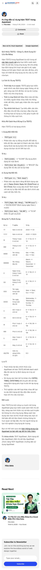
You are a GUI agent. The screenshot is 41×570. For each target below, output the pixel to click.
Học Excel (22, 524)
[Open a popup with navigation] (3, 3)
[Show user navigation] (37, 3)
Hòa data (7, 24)
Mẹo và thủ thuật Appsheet (12, 46)
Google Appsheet (32, 46)
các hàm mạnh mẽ (9, 62)
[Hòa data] (4, 14)
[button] (39, 503)
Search (33, 3)
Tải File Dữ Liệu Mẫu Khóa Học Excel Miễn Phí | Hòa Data (23, 518)
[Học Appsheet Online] (12, 3)
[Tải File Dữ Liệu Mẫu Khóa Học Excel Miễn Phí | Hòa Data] (20, 503)
